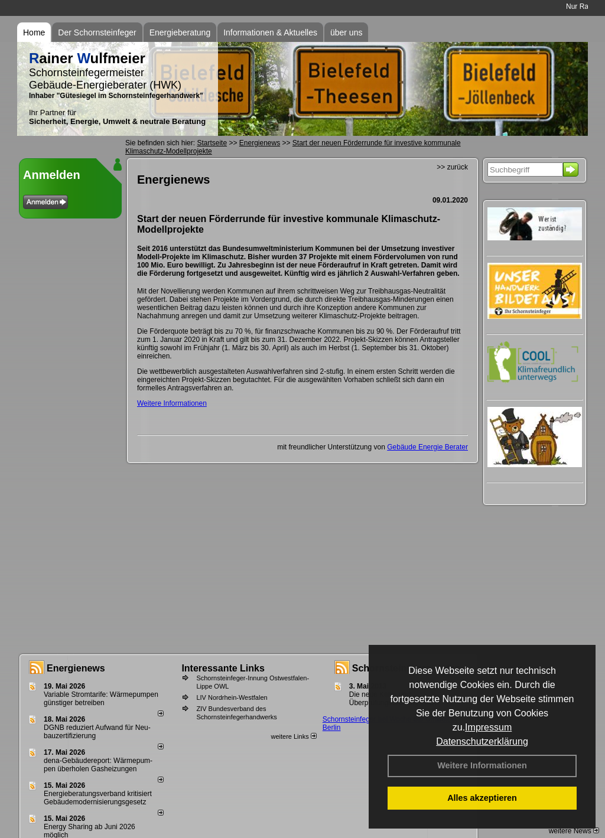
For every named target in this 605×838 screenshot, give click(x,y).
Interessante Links (223, 668)
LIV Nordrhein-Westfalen (231, 697)
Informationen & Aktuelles (270, 32)
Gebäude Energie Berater (427, 447)
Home (34, 32)
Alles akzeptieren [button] (482, 798)
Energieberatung (180, 32)
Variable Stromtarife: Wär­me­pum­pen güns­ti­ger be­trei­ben (101, 698)
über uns (346, 32)
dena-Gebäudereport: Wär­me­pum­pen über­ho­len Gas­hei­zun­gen (98, 765)
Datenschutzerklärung (482, 741)
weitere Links (293, 736)
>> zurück (452, 167)
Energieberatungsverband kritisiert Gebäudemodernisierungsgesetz (98, 798)
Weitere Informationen (482, 765)
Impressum (488, 727)
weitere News (574, 831)
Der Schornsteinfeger (97, 32)
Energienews (76, 668)
